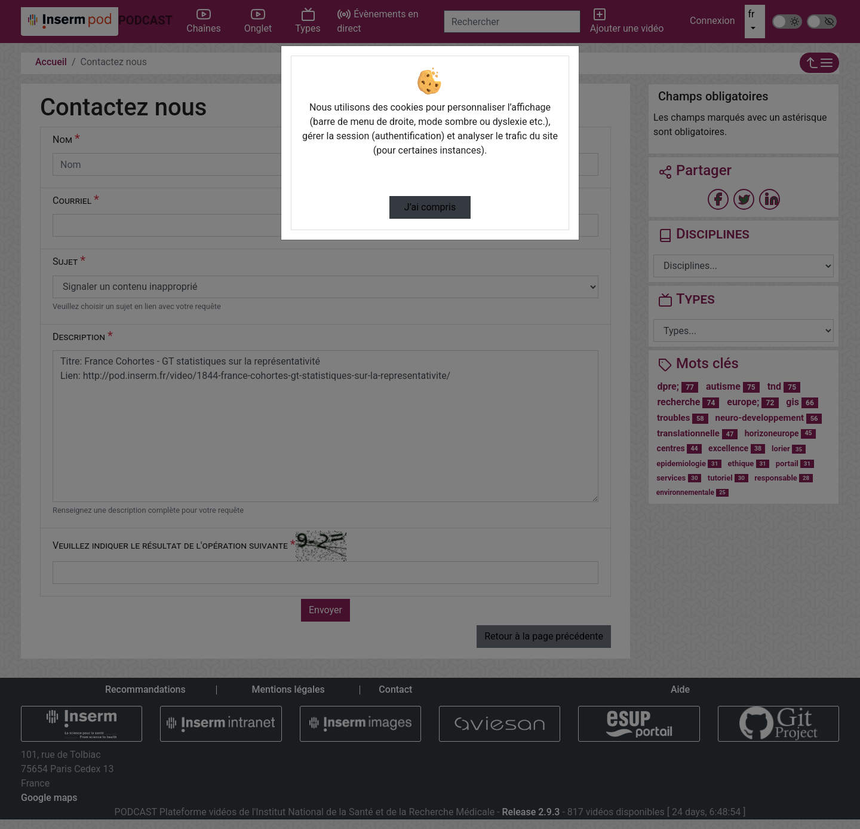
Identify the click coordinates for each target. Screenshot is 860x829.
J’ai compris (430, 207)
